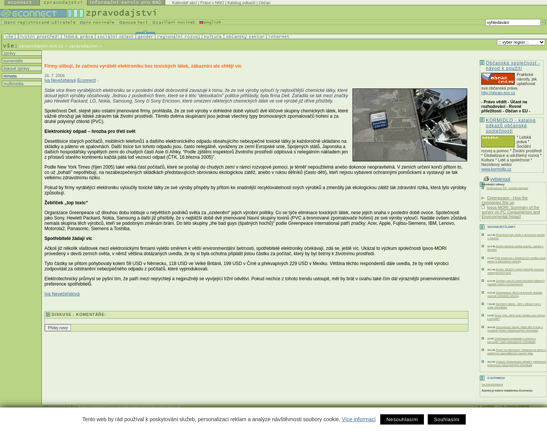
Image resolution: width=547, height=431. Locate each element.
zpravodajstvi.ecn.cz (41, 46)
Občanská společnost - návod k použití (513, 65)
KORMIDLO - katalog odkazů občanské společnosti (511, 126)
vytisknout (497, 179)
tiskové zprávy (16, 68)
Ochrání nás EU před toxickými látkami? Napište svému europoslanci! (516, 282)
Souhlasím (446, 419)
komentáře (12, 60)
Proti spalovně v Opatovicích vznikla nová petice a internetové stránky (516, 259)
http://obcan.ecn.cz (498, 92)
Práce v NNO (212, 2)
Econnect (86, 80)
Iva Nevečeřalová (60, 80)
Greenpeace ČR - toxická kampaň (507, 188)
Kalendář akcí (184, 2)
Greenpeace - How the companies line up (505, 200)
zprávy (9, 53)
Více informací (359, 419)
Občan (264, 2)
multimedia (13, 83)
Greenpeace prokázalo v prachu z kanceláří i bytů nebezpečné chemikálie (511, 340)
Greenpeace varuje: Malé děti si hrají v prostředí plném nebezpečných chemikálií (515, 328)
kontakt (488, 406)
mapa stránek (518, 406)
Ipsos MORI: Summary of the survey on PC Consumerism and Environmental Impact (511, 212)
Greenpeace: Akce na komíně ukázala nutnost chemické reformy (514, 294)
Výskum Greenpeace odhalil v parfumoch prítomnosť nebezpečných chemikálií (516, 363)
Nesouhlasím (402, 419)
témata (9, 76)
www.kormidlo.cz (496, 169)
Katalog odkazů (241, 2)
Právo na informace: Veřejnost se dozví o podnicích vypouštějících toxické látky (516, 351)
